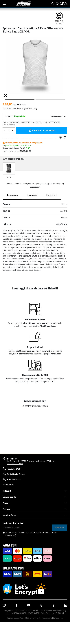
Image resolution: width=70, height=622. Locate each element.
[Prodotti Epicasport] (59, 18)
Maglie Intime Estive (54, 183)
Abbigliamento (29, 183)
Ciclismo (17, 183)
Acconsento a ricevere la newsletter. (30, 534)
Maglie (40, 183)
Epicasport (35, 187)
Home (9, 183)
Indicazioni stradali (15, 463)
